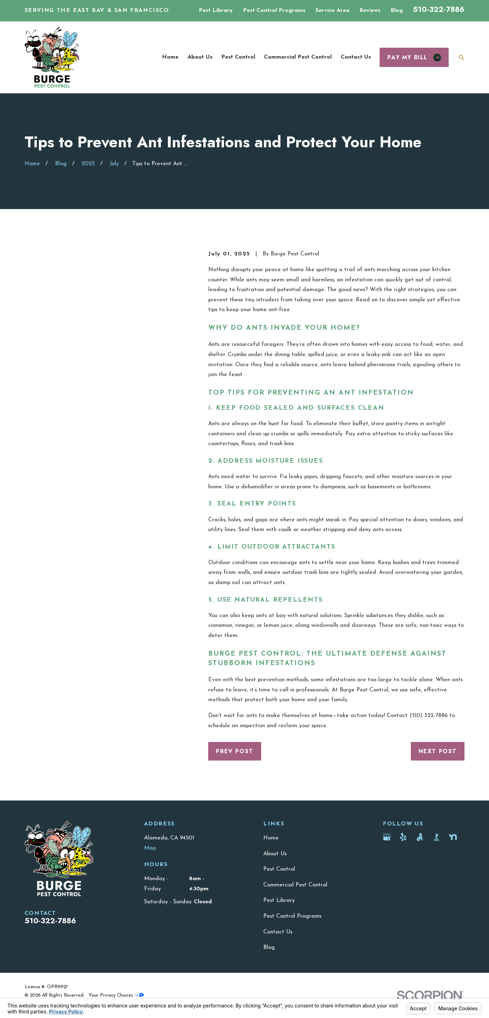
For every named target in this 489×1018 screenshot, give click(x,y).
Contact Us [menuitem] (356, 57)
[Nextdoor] (453, 837)
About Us (275, 854)
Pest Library (216, 10)
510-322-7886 (438, 9)
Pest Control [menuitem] (238, 57)
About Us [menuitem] (200, 57)
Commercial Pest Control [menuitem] (298, 57)
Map (150, 848)
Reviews (369, 10)
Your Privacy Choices (116, 995)
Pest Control (279, 869)
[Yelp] (403, 837)
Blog (396, 10)
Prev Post (234, 751)
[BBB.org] (436, 837)
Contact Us (277, 932)
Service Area (332, 10)
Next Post (438, 751)
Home (271, 838)
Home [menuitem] (170, 57)
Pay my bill (414, 57)
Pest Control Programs (274, 10)
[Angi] (419, 837)
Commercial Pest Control (295, 885)
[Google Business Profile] (386, 837)
